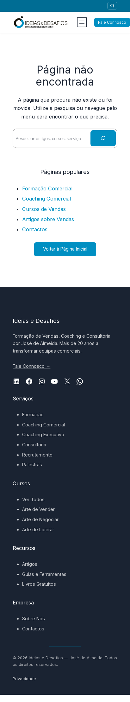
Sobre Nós (33, 618)
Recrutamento (37, 454)
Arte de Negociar (40, 519)
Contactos (34, 229)
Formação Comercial (47, 188)
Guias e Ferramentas (44, 574)
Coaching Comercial (46, 198)
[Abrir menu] (82, 22)
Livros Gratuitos (39, 584)
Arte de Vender (38, 509)
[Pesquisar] (112, 6)
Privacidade (24, 678)
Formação (33, 414)
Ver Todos (33, 499)
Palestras (32, 464)
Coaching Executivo (43, 434)
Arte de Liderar (38, 529)
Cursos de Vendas (44, 209)
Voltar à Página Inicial (65, 249)
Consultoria (34, 444)
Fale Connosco (112, 22)
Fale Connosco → (31, 366)
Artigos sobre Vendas (48, 219)
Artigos (29, 564)
